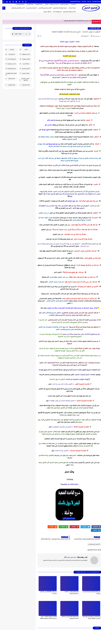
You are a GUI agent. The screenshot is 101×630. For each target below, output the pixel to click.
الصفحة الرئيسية (94, 1)
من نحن (87, 1)
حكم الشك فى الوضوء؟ (67, 484)
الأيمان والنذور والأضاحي (42, 8)
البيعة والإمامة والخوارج (57, 8)
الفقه (44, 4)
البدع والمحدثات (54, 11)
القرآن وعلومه (62, 4)
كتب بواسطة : (73, 557)
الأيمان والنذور (22, 69)
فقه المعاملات (17, 4)
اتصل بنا (81, 1)
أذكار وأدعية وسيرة (29, 8)
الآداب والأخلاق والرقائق (15, 8)
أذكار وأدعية (7, 54)
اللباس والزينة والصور (67, 11)
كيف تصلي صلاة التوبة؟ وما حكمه (79, 21)
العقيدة (71, 4)
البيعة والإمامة (8, 69)
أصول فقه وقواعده (92, 28)
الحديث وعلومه (51, 4)
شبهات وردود (45, 11)
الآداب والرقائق (22, 54)
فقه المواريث (36, 4)
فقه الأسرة (27, 4)
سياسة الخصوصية (73, 1)
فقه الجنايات (69, 8)
